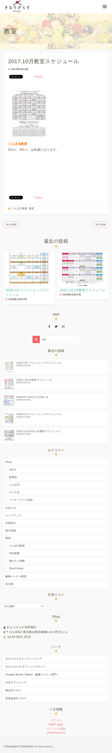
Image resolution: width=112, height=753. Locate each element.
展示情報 (10, 530)
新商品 (13, 477)
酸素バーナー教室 (15, 576)
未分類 (9, 583)
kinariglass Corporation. (20, 746)
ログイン (56, 720)
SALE (12, 469)
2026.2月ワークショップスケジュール (38, 362)
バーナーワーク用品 (21, 499)
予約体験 (14, 553)
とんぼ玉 (14, 484)
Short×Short (16, 568)
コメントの (56, 728)
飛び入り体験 (17, 560)
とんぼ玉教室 (20, 208)
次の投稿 (101, 224)
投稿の (56, 724)
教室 (31, 208)
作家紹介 (10, 522)
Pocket (38, 76)
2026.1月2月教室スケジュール (34, 379)
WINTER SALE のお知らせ (32, 397)
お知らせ (10, 507)
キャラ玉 (14, 492)
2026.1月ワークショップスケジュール (38, 414)
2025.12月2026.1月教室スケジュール (38, 431)
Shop (8, 461)
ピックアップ (13, 515)
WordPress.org (56, 732)
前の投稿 (11, 224)
